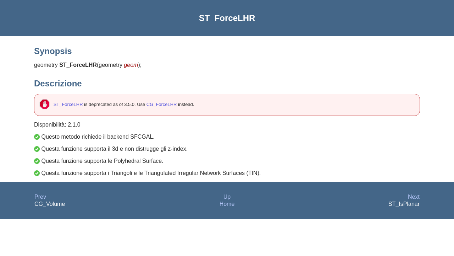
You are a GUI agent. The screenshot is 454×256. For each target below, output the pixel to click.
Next (414, 197)
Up (227, 197)
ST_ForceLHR (68, 104)
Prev (40, 197)
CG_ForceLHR (161, 104)
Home (227, 204)
